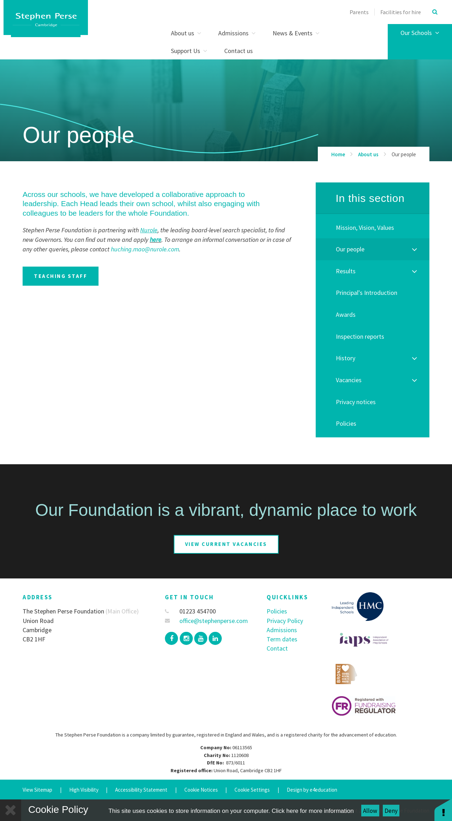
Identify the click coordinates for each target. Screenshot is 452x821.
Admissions (282, 630)
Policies (346, 423)
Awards (346, 314)
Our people (404, 154)
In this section (369, 198)
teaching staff (60, 276)
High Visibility (84, 789)
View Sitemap (37, 789)
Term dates (282, 639)
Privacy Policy (285, 621)
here (155, 239)
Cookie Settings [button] (252, 789)
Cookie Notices (201, 789)
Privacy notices (356, 402)
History (345, 358)
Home (338, 154)
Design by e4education (312, 789)
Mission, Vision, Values (365, 227)
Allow (370, 811)
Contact (277, 648)
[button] (443, 809)
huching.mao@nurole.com (145, 249)
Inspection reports (360, 336)
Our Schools (419, 33)
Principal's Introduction (366, 293)
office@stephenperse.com (206, 621)
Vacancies (349, 380)
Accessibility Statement (141, 789)
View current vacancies (226, 544)
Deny (391, 811)
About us (368, 154)
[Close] (10, 810)
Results (346, 271)
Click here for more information (312, 811)
